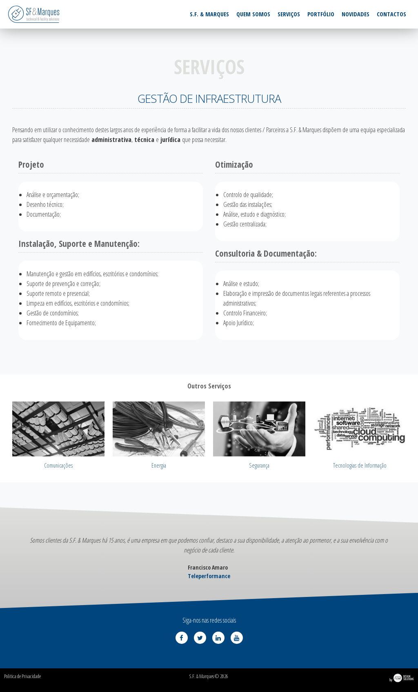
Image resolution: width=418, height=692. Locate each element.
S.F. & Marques (209, 14)
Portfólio (320, 14)
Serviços (289, 14)
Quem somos (253, 14)
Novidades (355, 14)
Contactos (391, 14)
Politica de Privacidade (22, 676)
